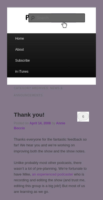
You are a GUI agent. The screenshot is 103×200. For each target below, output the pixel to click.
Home (19, 38)
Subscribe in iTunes (22, 66)
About (19, 49)
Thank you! (29, 114)
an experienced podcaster (52, 174)
